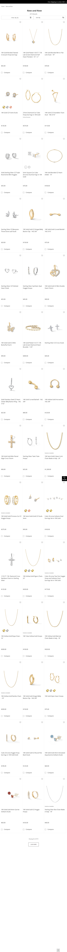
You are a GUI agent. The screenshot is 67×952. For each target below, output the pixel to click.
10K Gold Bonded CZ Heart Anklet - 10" (53, 174)
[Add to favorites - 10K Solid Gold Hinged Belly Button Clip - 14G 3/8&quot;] (42, 662)
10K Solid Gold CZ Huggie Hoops (31, 811)
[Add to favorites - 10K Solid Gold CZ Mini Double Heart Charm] (64, 255)
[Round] (29, 167)
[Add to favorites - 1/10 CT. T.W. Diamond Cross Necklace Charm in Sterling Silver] (20, 542)
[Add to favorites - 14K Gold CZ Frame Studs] (20, 79)
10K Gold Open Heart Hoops (54, 696)
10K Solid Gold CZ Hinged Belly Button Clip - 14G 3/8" (33, 230)
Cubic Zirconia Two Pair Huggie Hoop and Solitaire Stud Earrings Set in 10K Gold (55, 578)
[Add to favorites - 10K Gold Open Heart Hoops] (64, 662)
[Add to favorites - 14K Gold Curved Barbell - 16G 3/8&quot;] (42, 369)
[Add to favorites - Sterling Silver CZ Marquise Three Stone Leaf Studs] (20, 198)
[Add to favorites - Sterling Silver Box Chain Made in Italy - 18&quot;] (64, 779)
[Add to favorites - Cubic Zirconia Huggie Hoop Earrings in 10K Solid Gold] (20, 722)
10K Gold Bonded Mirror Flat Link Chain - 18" (54, 54)
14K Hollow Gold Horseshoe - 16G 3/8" (54, 401)
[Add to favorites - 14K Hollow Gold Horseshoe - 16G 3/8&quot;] (64, 369)
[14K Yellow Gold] (3, 107)
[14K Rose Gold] (10, 107)
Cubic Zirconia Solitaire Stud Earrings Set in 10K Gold (54, 517)
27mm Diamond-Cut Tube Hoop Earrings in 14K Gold (31, 114)
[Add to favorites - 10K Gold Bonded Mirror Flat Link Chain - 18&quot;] (64, 22)
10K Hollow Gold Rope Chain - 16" (11, 637)
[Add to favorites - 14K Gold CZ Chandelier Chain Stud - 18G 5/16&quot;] (64, 79)
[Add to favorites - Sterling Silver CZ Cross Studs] (64, 312)
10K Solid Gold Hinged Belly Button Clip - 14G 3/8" (32, 697)
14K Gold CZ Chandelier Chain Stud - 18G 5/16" (54, 114)
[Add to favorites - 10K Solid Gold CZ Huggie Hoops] (42, 779)
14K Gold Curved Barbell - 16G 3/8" (33, 401)
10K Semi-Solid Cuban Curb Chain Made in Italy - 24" (54, 457)
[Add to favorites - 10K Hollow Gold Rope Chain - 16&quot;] (20, 602)
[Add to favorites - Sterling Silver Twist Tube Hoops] (42, 425)
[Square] (25, 167)
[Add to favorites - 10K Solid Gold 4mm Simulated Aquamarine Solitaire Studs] (64, 722)
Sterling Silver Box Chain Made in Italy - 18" (55, 811)
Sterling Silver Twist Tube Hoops (31, 457)
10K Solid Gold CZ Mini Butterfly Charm (8, 344)
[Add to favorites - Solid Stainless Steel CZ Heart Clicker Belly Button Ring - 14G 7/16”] (20, 369)
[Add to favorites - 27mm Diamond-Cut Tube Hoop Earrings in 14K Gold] (42, 79)
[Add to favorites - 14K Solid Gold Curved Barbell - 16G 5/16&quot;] (64, 198)
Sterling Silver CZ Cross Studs (54, 343)
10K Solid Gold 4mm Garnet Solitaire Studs (10, 811)
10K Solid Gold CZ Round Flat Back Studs (32, 754)
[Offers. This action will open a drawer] (64, 478)
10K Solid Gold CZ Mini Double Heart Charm (55, 287)
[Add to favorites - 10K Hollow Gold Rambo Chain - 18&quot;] (20, 662)
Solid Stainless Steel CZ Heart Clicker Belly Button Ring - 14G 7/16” (11, 402)
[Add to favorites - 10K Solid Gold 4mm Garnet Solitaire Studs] (20, 779)
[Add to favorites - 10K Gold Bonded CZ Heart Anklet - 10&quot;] (64, 138)
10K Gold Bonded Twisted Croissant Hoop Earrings (9, 54)
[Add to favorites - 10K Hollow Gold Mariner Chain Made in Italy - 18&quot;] (64, 602)
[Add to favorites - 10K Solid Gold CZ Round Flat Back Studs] (42, 722)
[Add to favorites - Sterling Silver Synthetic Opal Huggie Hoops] (42, 255)
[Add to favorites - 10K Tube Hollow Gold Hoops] (42, 602)
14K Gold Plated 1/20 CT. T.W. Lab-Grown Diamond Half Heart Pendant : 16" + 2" (32, 55)
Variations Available (49, 453)
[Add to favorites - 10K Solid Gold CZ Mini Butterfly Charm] (20, 312)
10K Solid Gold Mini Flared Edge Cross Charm (9, 457)
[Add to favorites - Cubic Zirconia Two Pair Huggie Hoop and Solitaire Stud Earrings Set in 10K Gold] (64, 542)
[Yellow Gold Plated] (50, 510)
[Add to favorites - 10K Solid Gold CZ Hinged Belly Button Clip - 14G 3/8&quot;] (42, 198)
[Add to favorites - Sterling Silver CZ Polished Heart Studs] (20, 255)
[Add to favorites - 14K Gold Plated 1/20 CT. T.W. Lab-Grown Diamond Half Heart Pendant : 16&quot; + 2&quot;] (42, 22)
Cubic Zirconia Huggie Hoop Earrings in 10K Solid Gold (10, 754)
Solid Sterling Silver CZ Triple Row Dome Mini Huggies (10, 174)
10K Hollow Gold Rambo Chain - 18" (11, 697)
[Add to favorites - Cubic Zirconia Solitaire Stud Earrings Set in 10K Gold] (64, 482)
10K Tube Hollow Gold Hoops (32, 636)
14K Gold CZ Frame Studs (9, 113)
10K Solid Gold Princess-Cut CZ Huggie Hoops (11, 517)
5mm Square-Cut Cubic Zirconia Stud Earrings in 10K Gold (32, 175)
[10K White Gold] (29, 570)
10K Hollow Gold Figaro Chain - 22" (33, 577)
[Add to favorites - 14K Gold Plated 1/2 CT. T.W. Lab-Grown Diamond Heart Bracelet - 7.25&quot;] (42, 312)
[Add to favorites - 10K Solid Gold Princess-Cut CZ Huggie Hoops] (20, 482)
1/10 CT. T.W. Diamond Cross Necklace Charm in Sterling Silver (10, 578)
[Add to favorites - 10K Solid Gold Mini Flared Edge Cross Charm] (20, 425)
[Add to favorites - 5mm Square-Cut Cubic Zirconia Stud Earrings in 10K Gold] (42, 138)
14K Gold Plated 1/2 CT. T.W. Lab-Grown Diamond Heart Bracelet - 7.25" (32, 345)
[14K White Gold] (7, 107)
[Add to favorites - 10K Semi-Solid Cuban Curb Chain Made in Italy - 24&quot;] (64, 425)
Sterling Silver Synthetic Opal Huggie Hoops (32, 287)
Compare (7, 73)
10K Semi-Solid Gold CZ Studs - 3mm (33, 517)
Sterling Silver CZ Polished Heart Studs (9, 287)
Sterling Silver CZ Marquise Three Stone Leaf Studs (10, 230)
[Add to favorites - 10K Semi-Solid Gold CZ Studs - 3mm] (42, 482)
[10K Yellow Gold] (25, 510)
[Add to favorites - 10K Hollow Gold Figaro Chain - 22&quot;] (42, 542)
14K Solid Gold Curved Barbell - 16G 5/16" (55, 230)
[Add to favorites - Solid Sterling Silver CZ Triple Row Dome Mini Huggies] (20, 138)
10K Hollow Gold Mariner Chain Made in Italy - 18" (53, 637)
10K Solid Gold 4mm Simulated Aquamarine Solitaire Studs (55, 754)
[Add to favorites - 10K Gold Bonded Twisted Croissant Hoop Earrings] (20, 22)
